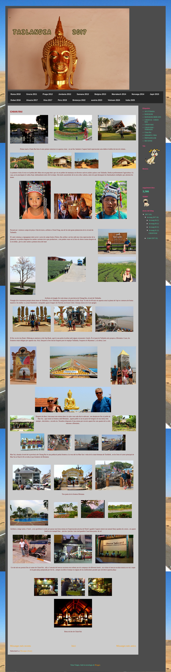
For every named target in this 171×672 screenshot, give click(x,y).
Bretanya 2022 (79, 100)
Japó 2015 (154, 94)
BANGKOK (149, 114)
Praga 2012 (48, 94)
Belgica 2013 (100, 94)
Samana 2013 (83, 94)
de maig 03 (153, 224)
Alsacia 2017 (32, 100)
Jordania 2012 (64, 94)
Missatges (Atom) (26, 651)
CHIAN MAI (149, 125)
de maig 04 (153, 220)
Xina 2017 (47, 100)
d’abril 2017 (151, 238)
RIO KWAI (148, 141)
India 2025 (130, 100)
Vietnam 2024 (114, 100)
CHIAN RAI (16, 111)
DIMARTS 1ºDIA (151, 135)
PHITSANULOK (150, 138)
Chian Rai (148, 132)
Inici (73, 646)
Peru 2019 (62, 100)
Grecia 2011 (31, 94)
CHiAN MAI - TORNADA (149, 128)
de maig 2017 (152, 217)
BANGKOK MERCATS (153, 117)
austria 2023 (96, 100)
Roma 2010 (16, 94)
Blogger (97, 665)
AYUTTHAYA (150, 111)
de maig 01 (153, 230)
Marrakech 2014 (119, 94)
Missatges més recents (20, 646)
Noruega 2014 (138, 94)
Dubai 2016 (16, 100)
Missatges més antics (126, 646)
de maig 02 (153, 227)
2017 (147, 214)
